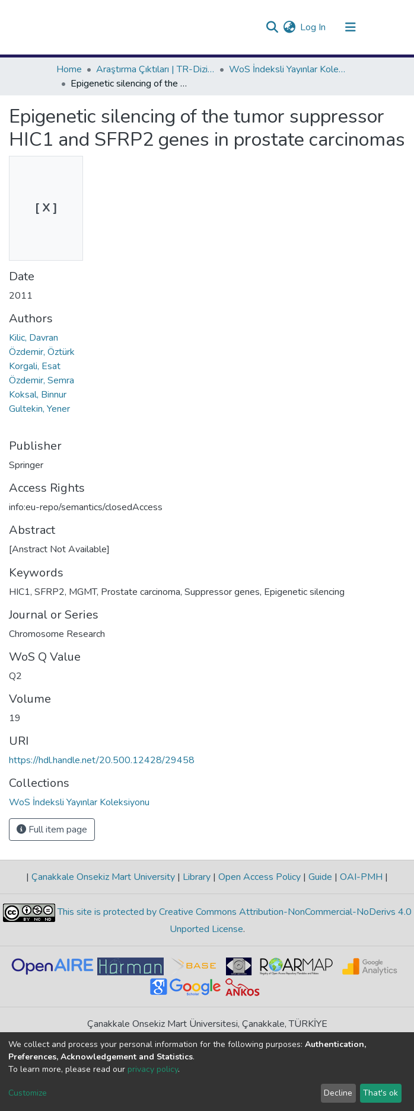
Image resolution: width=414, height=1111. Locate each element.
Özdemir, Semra (41, 380)
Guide (320, 876)
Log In (313, 27)
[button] (289, 27)
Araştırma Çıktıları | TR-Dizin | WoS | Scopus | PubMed (155, 69)
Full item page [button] (52, 829)
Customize (27, 1093)
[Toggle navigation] (350, 27)
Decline (338, 1093)
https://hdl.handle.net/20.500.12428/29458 (102, 760)
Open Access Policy (259, 876)
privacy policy (153, 1069)
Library (196, 876)
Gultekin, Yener (39, 408)
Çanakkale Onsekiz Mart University (103, 876)
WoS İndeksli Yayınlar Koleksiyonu (288, 69)
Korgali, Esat (34, 366)
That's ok (380, 1093)
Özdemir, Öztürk (42, 351)
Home (69, 69)
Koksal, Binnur (37, 394)
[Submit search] (272, 27)
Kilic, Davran (33, 337)
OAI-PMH (361, 876)
